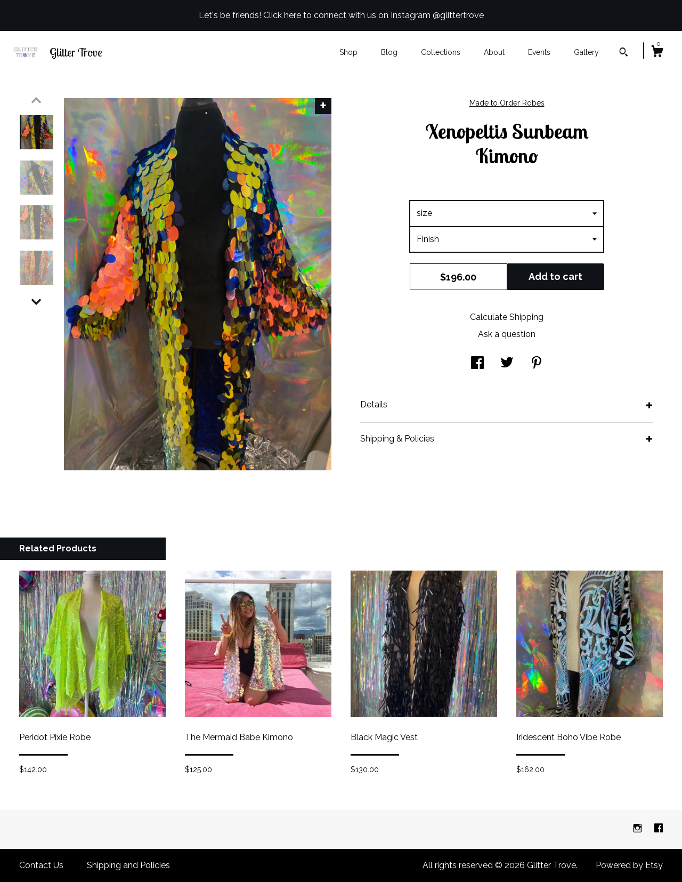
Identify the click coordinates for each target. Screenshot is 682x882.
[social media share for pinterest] (536, 364)
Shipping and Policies (128, 865)
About (494, 52)
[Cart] (657, 53)
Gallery (586, 52)
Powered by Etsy (629, 865)
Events (539, 52)
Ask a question (506, 334)
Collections (440, 52)
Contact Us (41, 865)
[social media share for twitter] (507, 364)
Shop (348, 52)
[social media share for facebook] (477, 364)
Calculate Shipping (506, 317)
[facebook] (658, 829)
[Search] (624, 53)
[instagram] (639, 829)
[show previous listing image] (36, 100)
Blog (389, 52)
